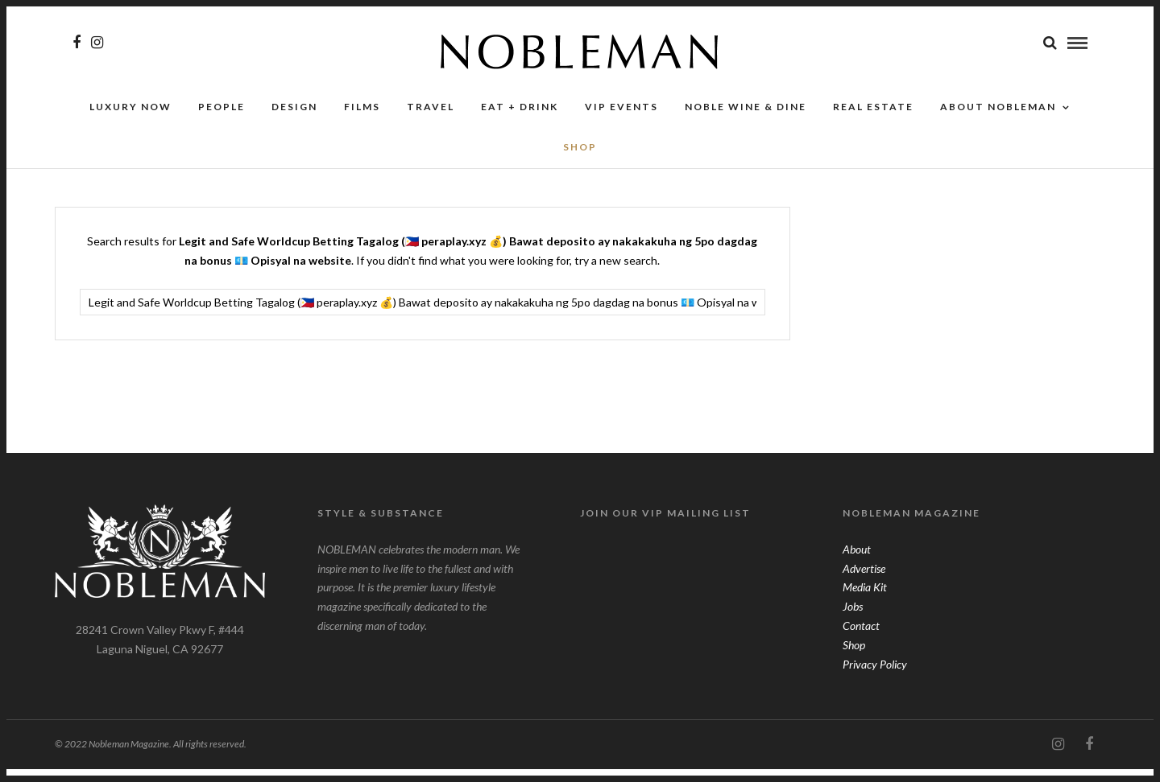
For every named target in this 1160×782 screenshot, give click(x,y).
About (857, 562)
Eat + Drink (519, 119)
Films (362, 119)
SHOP (580, 160)
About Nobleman (998, 119)
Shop (854, 658)
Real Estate (873, 119)
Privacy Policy (875, 677)
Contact (861, 638)
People (221, 119)
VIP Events (621, 119)
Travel (430, 119)
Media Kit (865, 600)
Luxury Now (130, 119)
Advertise (864, 581)
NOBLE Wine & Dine (745, 119)
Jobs (853, 619)
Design (294, 119)
